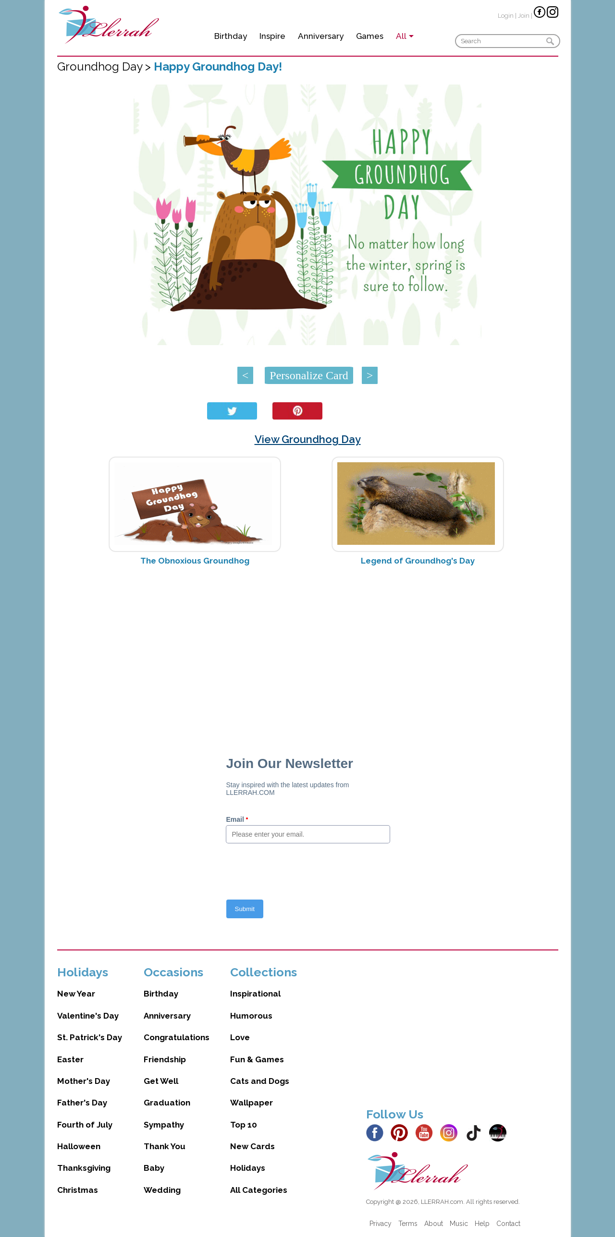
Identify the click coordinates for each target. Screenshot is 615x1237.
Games (369, 36)
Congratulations (176, 1037)
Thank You (164, 1146)
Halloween (78, 1146)
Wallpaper (251, 1102)
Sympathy (164, 1124)
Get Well (161, 1081)
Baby (154, 1168)
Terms (408, 1223)
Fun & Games (257, 1059)
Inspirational (255, 993)
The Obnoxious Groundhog (194, 560)
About (433, 1223)
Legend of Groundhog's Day (418, 560)
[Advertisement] (307, 649)
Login (506, 15)
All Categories (258, 1190)
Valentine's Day (88, 1016)
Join (523, 15)
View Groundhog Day (308, 439)
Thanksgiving (84, 1168)
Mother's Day (83, 1081)
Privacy (380, 1223)
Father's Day (82, 1102)
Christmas (77, 1190)
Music (459, 1223)
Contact (508, 1223)
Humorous (251, 1016)
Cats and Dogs (259, 1081)
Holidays (247, 1168)
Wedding (162, 1190)
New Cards (252, 1146)
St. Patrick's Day (89, 1037)
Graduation (167, 1102)
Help (482, 1223)
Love (240, 1037)
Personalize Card (309, 375)
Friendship (165, 1059)
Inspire (272, 36)
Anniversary (321, 36)
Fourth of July (84, 1124)
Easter (70, 1059)
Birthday (230, 36)
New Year (76, 993)
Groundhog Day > (105, 66)
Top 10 (243, 1124)
